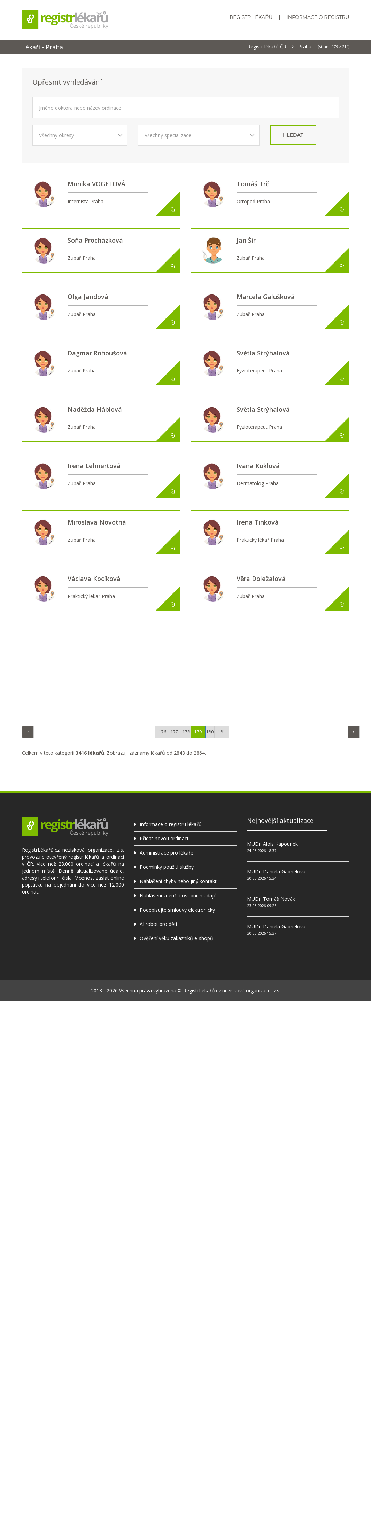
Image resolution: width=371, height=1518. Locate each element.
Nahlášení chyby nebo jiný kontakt (178, 881)
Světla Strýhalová (263, 353)
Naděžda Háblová (95, 409)
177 (174, 732)
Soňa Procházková (95, 240)
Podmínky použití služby (167, 867)
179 (198, 732)
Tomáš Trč (253, 184)
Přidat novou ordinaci (164, 838)
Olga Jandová (88, 296)
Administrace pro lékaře (166, 852)
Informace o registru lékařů (171, 824)
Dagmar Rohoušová (97, 353)
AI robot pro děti (158, 924)
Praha (304, 46)
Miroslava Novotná (97, 522)
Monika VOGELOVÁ (96, 184)
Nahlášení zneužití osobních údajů (178, 895)
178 (186, 732)
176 (162, 732)
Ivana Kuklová (258, 466)
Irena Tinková (258, 522)
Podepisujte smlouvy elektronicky (177, 909)
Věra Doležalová (261, 578)
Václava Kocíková (94, 578)
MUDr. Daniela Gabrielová (276, 871)
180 (210, 732)
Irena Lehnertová (94, 466)
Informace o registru (317, 17)
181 (221, 732)
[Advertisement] (191, 666)
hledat (293, 135)
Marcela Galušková (266, 296)
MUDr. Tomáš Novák (271, 899)
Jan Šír (246, 240)
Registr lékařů (251, 17)
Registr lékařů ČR (266, 46)
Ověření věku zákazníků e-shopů (176, 938)
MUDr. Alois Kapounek (272, 844)
